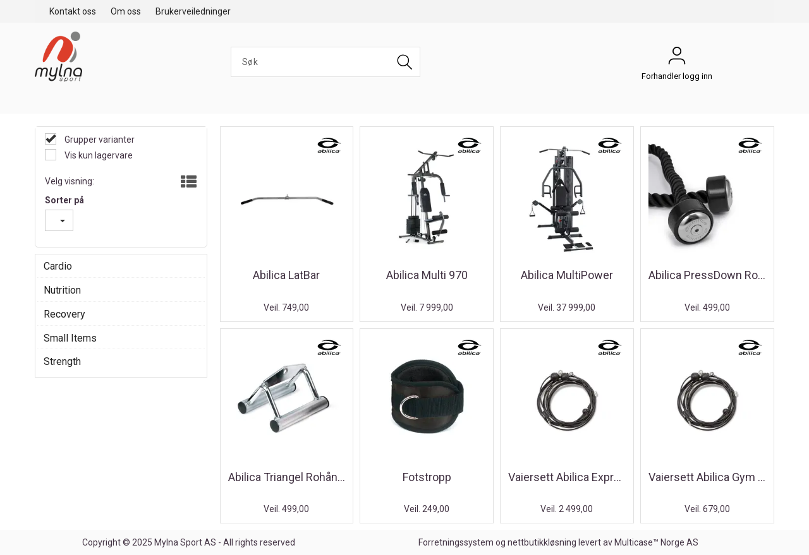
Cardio (58, 266)
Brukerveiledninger (193, 11)
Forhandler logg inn (677, 59)
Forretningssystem (456, 542)
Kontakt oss (72, 11)
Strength (62, 361)
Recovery (64, 314)
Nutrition (62, 290)
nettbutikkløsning (542, 542)
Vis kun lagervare (98, 155)
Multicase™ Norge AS (656, 542)
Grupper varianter (99, 139)
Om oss (126, 11)
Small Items (70, 338)
